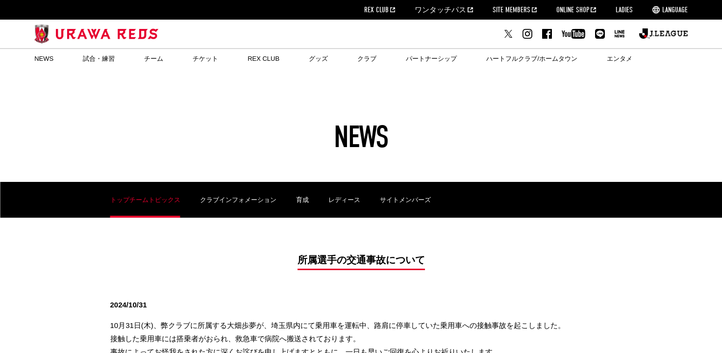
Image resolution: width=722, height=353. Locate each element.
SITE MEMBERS (511, 9)
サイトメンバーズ (405, 199)
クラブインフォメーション (238, 199)
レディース (344, 199)
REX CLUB (376, 9)
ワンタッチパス (440, 9)
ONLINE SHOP (572, 9)
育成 (302, 199)
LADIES (624, 9)
